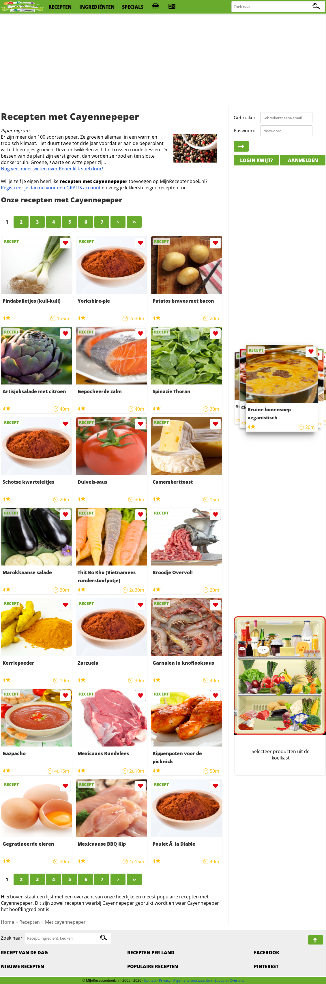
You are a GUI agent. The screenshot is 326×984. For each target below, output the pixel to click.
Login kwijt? (256, 160)
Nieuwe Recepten (22, 966)
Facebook (266, 952)
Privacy (165, 980)
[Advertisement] (163, 60)
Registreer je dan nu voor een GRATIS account (51, 187)
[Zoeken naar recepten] (278, 6)
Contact (150, 980)
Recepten (29, 922)
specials (132, 7)
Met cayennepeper (65, 922)
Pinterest (266, 966)
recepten (60, 7)
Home (7, 922)
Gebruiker (245, 117)
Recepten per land (151, 952)
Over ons (237, 980)
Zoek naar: (12, 938)
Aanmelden (303, 160)
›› (134, 222)
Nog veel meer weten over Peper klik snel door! (52, 168)
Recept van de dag (24, 952)
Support (220, 980)
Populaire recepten (152, 966)
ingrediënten (97, 7)
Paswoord (245, 130)
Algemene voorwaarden (192, 980)
